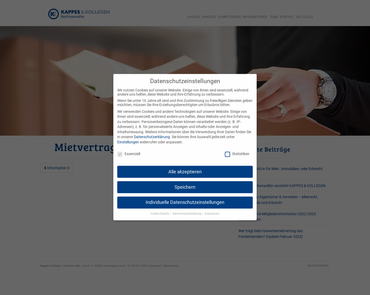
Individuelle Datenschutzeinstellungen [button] (185, 197)
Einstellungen (128, 137)
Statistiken (237, 148)
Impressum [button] (212, 208)
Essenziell (128, 148)
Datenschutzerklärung (152, 131)
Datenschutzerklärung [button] (187, 208)
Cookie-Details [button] (160, 208)
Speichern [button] (185, 181)
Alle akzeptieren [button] (185, 166)
